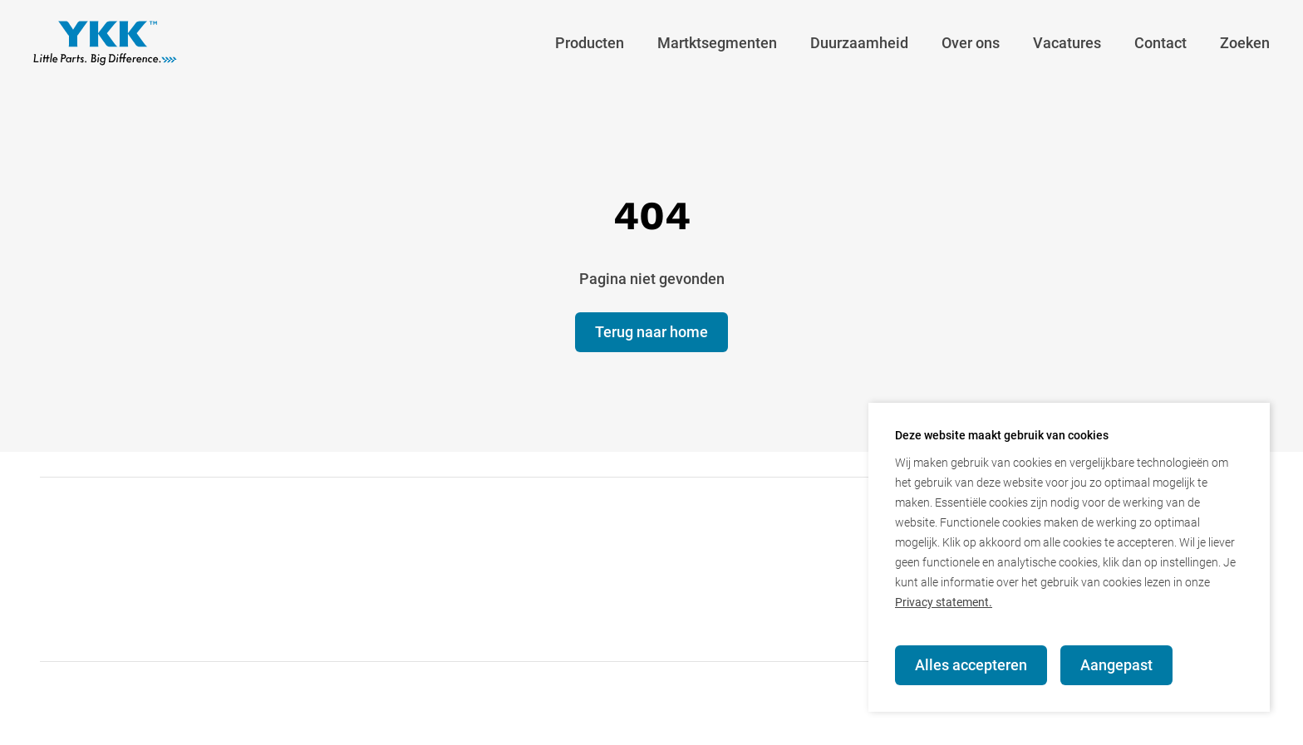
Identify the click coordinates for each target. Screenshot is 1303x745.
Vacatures (1067, 42)
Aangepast (1116, 665)
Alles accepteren (971, 665)
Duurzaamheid (859, 42)
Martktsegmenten (717, 42)
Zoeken (1245, 42)
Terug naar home (651, 332)
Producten (589, 42)
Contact (1160, 42)
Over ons (971, 42)
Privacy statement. (943, 602)
